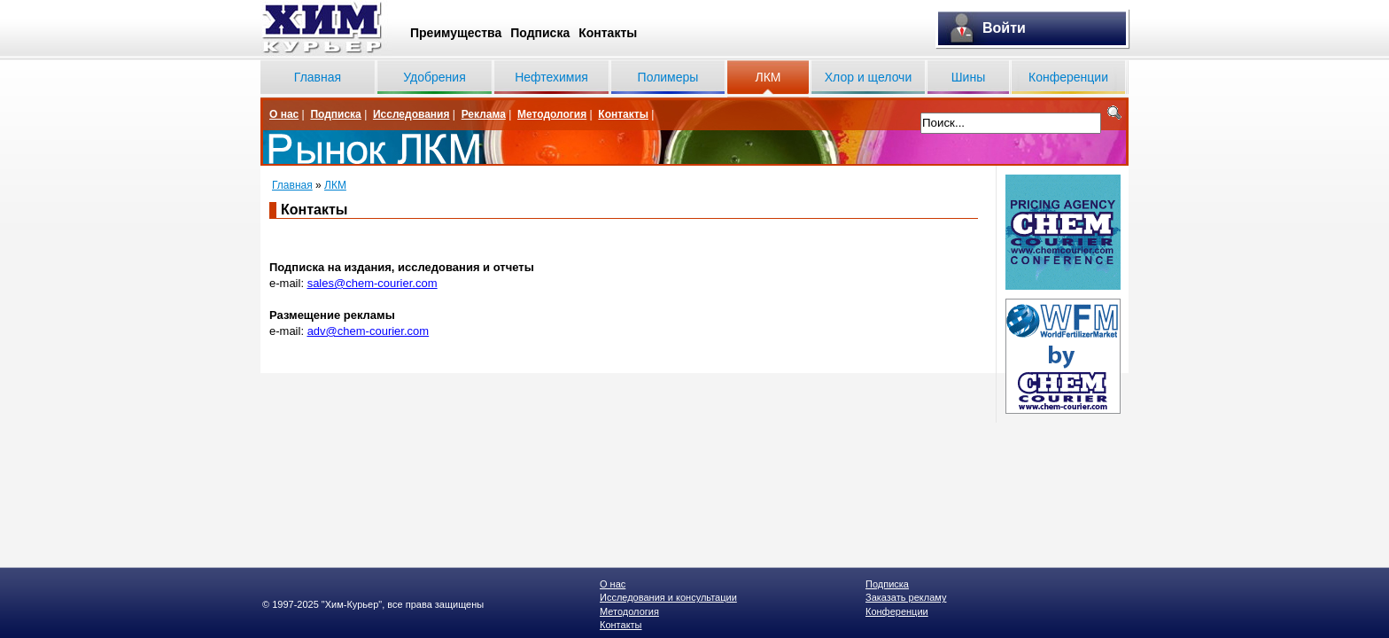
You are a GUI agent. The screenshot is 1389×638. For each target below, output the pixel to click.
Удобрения (434, 77)
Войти (1004, 27)
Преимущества (455, 33)
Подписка (540, 33)
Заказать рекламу (905, 597)
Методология (551, 114)
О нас (284, 114)
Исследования (411, 114)
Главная (317, 77)
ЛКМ (767, 77)
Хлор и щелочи (868, 77)
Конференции (1068, 77)
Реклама (484, 114)
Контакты (607, 33)
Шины (968, 77)
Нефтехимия (551, 77)
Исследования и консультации (668, 597)
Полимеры (668, 77)
